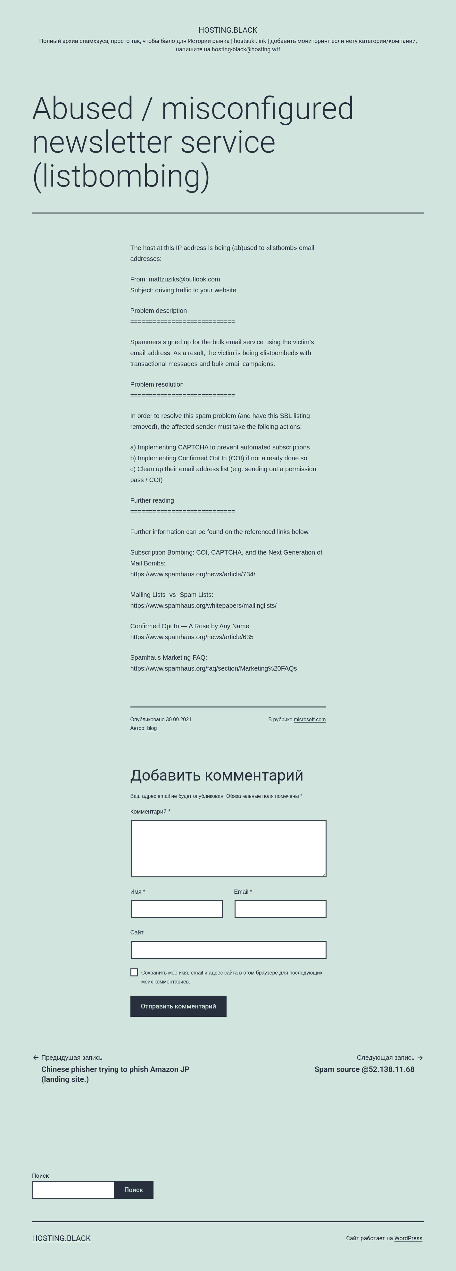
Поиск (40, 1175)
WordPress (408, 1238)
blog (152, 728)
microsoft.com (310, 719)
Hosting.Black (228, 30)
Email (243, 892)
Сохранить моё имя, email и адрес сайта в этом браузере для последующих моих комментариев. (232, 977)
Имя (137, 892)
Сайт (137, 932)
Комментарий (150, 811)
